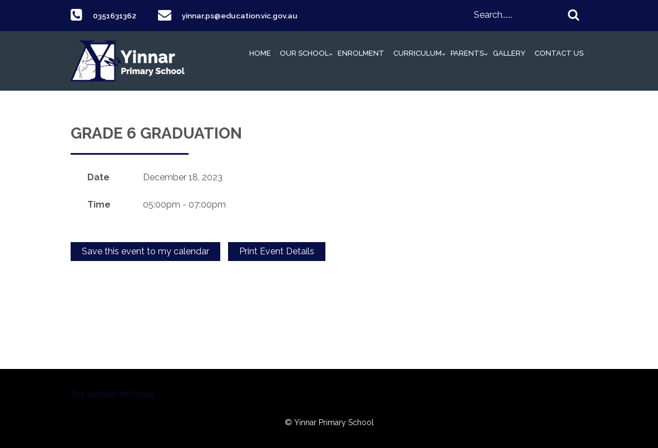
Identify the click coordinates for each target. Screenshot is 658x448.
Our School (304, 53)
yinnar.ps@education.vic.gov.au (251, 15)
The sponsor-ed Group (113, 394)
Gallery (509, 53)
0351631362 (117, 15)
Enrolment (361, 53)
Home (260, 53)
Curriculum (417, 53)
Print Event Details (276, 251)
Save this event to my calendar (145, 251)
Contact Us (559, 53)
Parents (467, 53)
